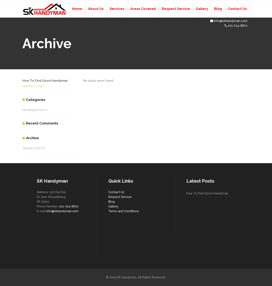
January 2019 (31, 148)
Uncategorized (32, 109)
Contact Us (116, 192)
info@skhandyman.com (228, 21)
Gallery (113, 206)
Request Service (120, 197)
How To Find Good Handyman (45, 81)
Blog (111, 201)
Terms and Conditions (123, 211)
